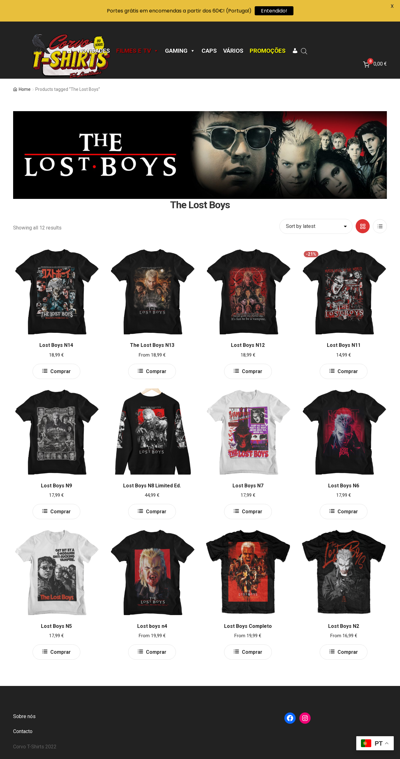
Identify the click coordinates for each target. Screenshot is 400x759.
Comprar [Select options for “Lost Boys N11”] (348, 371)
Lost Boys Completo (248, 626)
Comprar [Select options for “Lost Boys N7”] (252, 512)
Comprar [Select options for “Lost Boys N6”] (348, 512)
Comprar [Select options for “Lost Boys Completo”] (252, 652)
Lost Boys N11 (344, 345)
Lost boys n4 (152, 626)
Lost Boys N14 (56, 345)
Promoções (268, 50)
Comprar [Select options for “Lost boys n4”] (156, 652)
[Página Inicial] (69, 50)
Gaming (180, 50)
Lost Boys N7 (247, 486)
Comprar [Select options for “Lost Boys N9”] (60, 512)
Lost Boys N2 (343, 626)
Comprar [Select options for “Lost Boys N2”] (348, 652)
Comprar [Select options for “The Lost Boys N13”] (156, 371)
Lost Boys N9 (56, 486)
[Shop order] (315, 226)
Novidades (94, 50)
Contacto (22, 731)
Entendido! (274, 10)
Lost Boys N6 (343, 486)
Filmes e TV (137, 50)
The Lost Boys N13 (152, 345)
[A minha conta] (295, 50)
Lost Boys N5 (56, 626)
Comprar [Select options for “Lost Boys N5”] (60, 652)
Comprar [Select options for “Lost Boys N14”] (60, 371)
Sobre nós (24, 716)
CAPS (209, 50)
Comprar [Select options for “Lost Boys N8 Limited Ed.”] (156, 512)
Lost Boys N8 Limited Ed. (152, 486)
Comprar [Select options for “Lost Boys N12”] (252, 371)
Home (25, 89)
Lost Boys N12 (248, 345)
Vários (233, 50)
